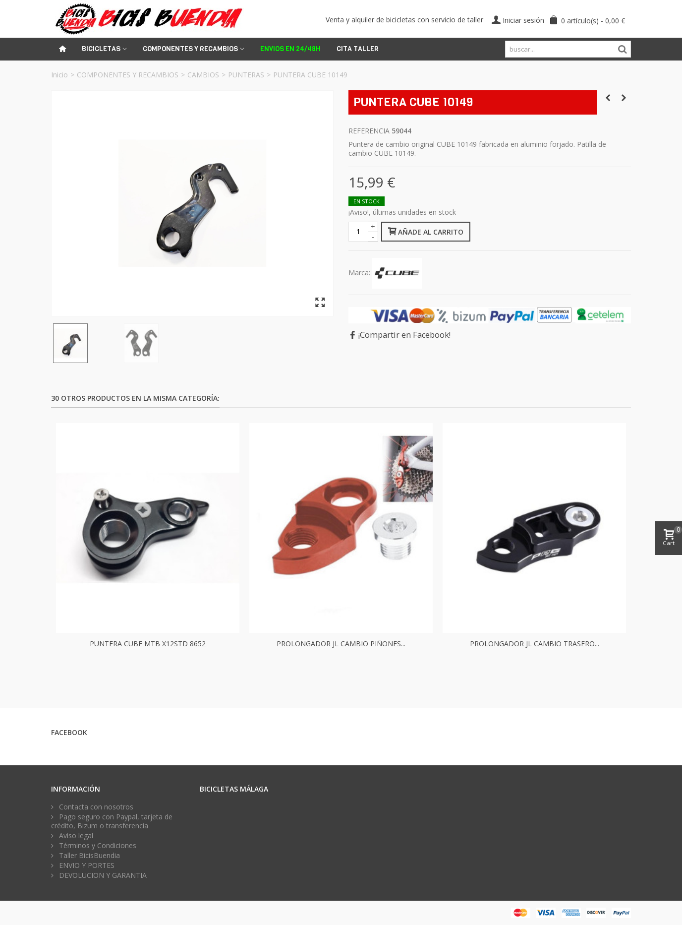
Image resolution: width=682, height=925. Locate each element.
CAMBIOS (203, 74)
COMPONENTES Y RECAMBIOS (127, 74)
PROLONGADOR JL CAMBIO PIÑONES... (341, 643)
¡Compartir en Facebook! (404, 334)
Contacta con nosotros (95, 806)
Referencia (369, 130)
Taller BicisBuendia (88, 855)
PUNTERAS (246, 74)
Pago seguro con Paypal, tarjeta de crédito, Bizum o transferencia (111, 821)
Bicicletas (101, 49)
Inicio (59, 74)
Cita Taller (358, 49)
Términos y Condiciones (96, 845)
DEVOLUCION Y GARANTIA (102, 875)
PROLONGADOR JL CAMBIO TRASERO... (534, 643)
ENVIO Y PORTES (85, 865)
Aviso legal (75, 835)
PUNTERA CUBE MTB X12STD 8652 (148, 643)
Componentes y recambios (190, 49)
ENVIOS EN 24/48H (290, 49)
